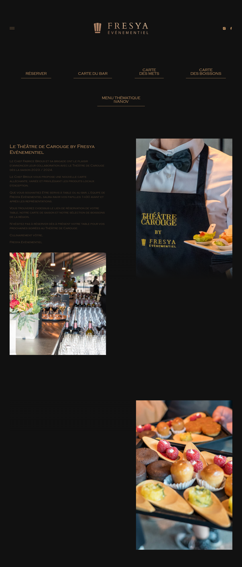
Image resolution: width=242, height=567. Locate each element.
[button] (36, 75)
